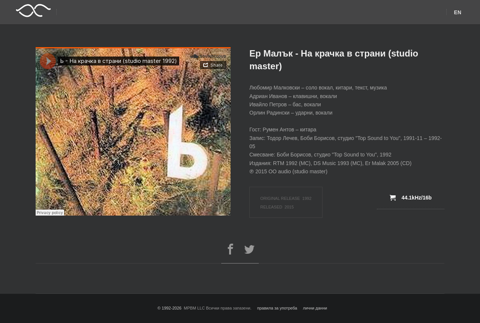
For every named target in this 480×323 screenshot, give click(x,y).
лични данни (315, 308)
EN (457, 12)
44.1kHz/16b (411, 198)
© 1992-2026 (170, 308)
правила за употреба (277, 308)
